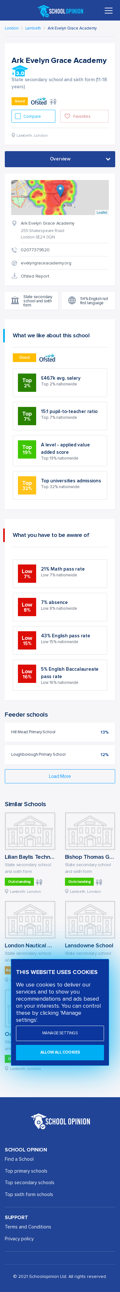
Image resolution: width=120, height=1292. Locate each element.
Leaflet (102, 212)
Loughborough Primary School (38, 755)
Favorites (82, 117)
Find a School (19, 1159)
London (12, 28)
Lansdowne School (89, 946)
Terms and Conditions (28, 1227)
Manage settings (60, 1033)
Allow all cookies (60, 1052)
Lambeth (33, 28)
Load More (60, 776)
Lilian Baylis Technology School (44, 857)
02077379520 (35, 250)
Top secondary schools (29, 1182)
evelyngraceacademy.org (46, 263)
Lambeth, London (25, 892)
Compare (32, 117)
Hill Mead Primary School (33, 732)
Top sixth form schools (29, 1194)
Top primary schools (26, 1171)
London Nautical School (35, 946)
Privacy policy (19, 1238)
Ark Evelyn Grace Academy (72, 28)
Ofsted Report (35, 276)
